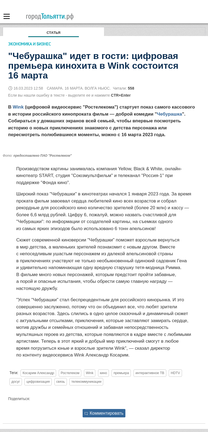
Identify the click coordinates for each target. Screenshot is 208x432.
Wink (18, 107)
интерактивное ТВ (149, 373)
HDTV (175, 373)
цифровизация (38, 382)
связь (60, 382)
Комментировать (103, 413)
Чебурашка (169, 114)
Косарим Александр (38, 373)
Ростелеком (70, 373)
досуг (15, 382)
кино (103, 373)
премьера (121, 373)
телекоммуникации (86, 382)
